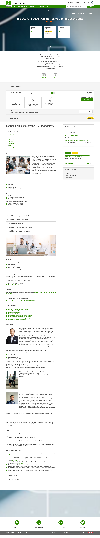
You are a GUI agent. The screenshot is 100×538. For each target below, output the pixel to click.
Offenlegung (69, 532)
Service (32, 6)
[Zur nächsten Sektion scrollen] (50, 48)
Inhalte (10, 135)
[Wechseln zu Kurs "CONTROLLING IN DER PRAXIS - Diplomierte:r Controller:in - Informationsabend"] (88, 162)
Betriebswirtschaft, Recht (19, 10)
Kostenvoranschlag (86, 111)
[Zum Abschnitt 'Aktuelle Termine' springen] (36, 32)
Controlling (28, 10)
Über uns (41, 6)
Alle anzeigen (69, 162)
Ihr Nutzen (11, 133)
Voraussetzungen (13, 139)
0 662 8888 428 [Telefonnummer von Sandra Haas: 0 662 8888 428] (73, 174)
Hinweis (11, 141)
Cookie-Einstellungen (57, 532)
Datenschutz (76, 532)
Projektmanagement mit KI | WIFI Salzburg (17, 319)
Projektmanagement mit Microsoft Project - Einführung (20, 314)
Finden (90, 6)
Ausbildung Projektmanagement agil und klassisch (19, 316)
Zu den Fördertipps (12, 474)
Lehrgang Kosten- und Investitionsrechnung (18, 310)
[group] (50, 21)
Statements (11, 142)
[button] (31, 433)
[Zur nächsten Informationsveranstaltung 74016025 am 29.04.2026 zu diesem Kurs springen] (50, 32)
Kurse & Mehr (20, 6)
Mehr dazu (10, 453)
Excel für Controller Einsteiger (13, 284)
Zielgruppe (11, 137)
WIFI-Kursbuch (9, 10)
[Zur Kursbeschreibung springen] (64, 32)
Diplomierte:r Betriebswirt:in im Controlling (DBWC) (77, 130)
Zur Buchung (88, 99)
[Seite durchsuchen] (80, 6)
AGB (64, 532)
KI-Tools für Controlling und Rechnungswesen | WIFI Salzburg (22, 317)
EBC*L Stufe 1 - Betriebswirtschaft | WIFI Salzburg (19, 307)
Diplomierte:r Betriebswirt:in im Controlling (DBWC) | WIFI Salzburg (21, 300)
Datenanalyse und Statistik (14, 311)
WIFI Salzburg (16, 104)
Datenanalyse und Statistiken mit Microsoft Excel (76, 139)
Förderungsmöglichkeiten (15, 146)
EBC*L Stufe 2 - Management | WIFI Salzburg (18, 308)
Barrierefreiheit (83, 532)
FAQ (10, 144)
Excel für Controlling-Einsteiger (72, 135)
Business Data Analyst (13, 313)
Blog (48, 6)
